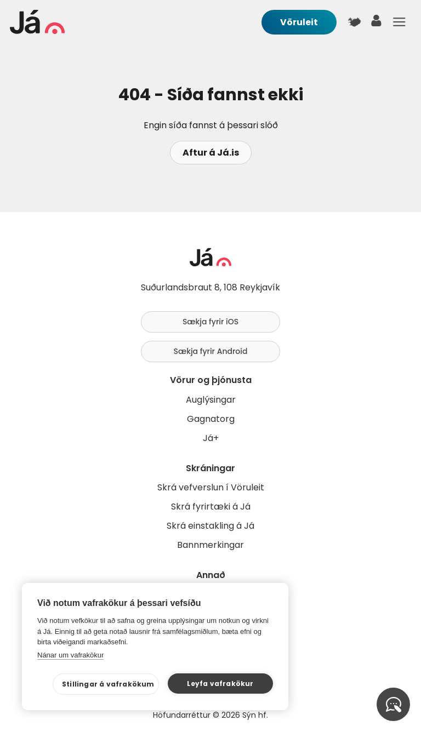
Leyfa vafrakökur (220, 683)
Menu (399, 22)
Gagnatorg (211, 419)
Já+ (211, 438)
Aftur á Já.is (211, 152)
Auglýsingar (211, 399)
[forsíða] (37, 31)
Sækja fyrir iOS (210, 321)
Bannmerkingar (210, 545)
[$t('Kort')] (354, 22)
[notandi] (377, 23)
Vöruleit (299, 22)
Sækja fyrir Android (211, 351)
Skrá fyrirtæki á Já (211, 506)
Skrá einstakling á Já (210, 525)
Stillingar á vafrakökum (108, 684)
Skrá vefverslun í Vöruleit (210, 487)
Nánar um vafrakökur (70, 655)
